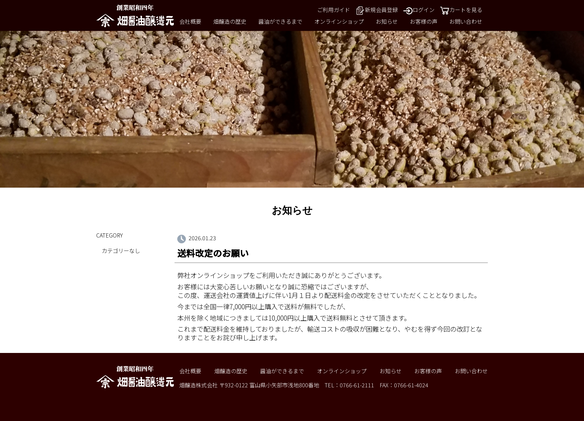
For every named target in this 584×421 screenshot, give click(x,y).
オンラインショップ (339, 21)
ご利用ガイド (333, 9)
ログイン (419, 9)
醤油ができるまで (280, 21)
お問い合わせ (465, 21)
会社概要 (190, 21)
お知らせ (387, 21)
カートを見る (461, 9)
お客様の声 (423, 21)
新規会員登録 (377, 9)
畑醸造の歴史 (229, 21)
